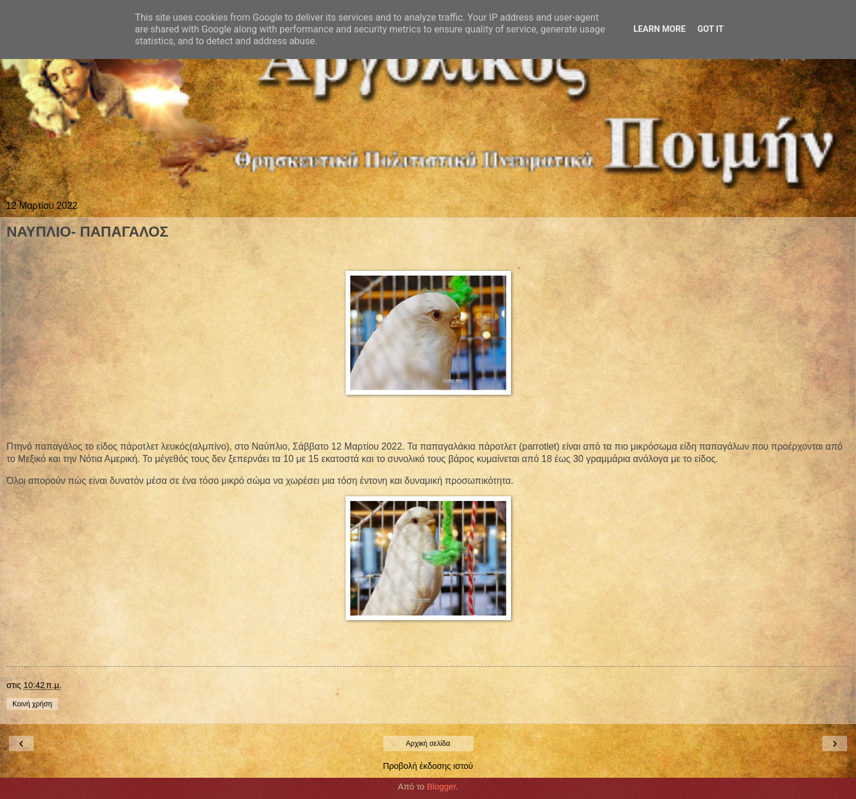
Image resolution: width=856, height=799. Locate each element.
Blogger (441, 786)
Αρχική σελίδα (428, 743)
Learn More (659, 29)
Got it (711, 29)
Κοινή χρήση (32, 704)
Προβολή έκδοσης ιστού (428, 766)
